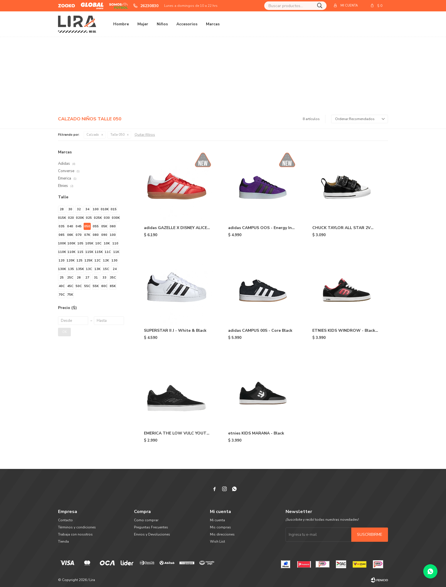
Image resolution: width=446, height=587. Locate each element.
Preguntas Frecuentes (151, 527)
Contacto (65, 520)
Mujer (142, 24)
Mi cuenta (217, 520)
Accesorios (186, 24)
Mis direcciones (222, 534)
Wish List (217, 541)
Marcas (213, 24)
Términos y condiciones (77, 527)
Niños (162, 24)
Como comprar (146, 520)
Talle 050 (117, 135)
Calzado (92, 135)
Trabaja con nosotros (75, 534)
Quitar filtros (145, 134)
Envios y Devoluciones (152, 534)
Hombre (121, 24)
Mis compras (220, 527)
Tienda (63, 541)
